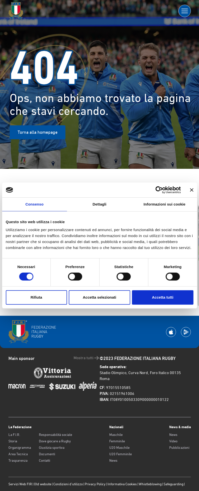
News (113, 460)
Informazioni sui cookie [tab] (164, 204)
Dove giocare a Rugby (55, 441)
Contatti (44, 460)
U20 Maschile (119, 448)
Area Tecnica (18, 454)
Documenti (47, 454)
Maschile (116, 435)
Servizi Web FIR (20, 484)
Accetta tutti (162, 297)
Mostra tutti (87, 358)
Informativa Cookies (122, 484)
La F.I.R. (14, 435)
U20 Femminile (120, 454)
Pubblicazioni (179, 448)
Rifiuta (36, 297)
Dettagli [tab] (100, 204)
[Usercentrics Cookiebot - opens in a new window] (159, 190)
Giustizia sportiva (51, 448)
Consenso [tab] (35, 204)
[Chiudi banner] (191, 190)
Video (173, 441)
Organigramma (19, 448)
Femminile (117, 441)
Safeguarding (173, 484)
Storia (12, 441)
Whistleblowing (150, 484)
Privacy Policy (95, 484)
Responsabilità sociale (55, 435)
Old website (42, 484)
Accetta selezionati (99, 297)
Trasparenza (18, 460)
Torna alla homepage (37, 132)
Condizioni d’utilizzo (68, 484)
